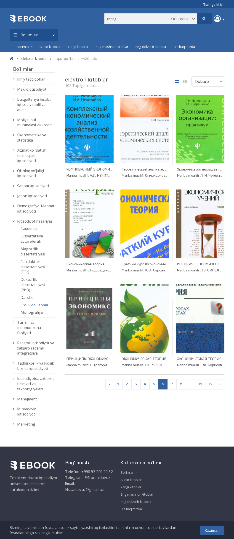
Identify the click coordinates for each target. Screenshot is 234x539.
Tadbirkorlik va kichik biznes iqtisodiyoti (35, 366)
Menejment (27, 399)
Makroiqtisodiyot (31, 89)
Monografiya (32, 312)
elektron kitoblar (34, 58)
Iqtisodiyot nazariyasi (35, 221)
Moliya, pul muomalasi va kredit (34, 122)
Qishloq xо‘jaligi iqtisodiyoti (30, 173)
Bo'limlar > (24, 46)
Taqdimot (29, 228)
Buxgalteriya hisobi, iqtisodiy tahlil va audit (34, 104)
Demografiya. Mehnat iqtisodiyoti (35, 208)
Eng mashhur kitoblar (112, 46)
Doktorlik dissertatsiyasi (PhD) (33, 284)
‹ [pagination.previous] (109, 384)
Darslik (27, 297)
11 (200, 384)
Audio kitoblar (50, 46)
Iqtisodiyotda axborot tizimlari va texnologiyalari (35, 384)
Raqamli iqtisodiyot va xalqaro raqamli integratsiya (35, 348)
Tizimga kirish (213, 4)
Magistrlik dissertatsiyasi (33, 251)
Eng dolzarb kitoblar (151, 46)
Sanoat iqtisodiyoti (33, 185)
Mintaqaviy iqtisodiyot (26, 411)
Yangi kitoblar (78, 46)
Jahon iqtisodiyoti (32, 195)
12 (211, 384)
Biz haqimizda (184, 46)
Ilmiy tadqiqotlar (31, 79)
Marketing (26, 424)
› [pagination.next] (220, 384)
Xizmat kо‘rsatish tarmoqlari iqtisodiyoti (31, 155)
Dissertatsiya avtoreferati (32, 239)
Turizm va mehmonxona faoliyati (29, 327)
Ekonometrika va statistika (31, 137)
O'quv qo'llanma (34, 305)
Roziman (212, 530)
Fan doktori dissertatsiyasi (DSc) (33, 267)
